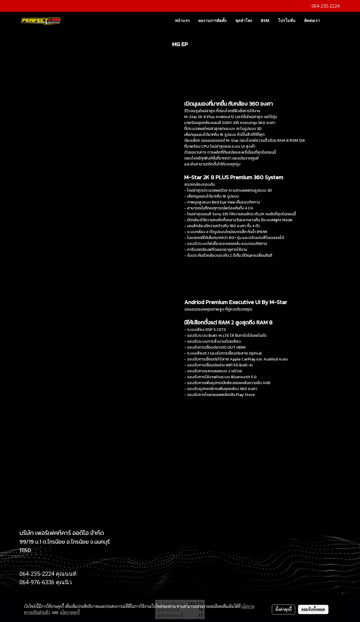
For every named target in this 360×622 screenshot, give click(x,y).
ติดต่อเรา (312, 20)
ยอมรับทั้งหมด (313, 609)
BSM (265, 20)
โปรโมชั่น (286, 20)
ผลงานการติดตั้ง (212, 20)
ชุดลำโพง (243, 20)
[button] (332, 20)
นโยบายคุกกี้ (70, 612)
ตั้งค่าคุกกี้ (283, 609)
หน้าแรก (182, 20)
